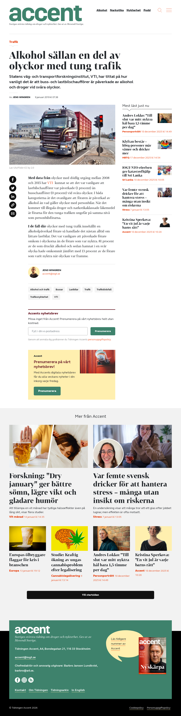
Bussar (59, 289)
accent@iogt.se (51, 273)
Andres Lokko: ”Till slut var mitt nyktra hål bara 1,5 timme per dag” (110, 561)
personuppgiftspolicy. (99, 339)
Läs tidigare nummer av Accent (118, 642)
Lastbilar (73, 289)
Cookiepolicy (136, 707)
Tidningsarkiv (60, 689)
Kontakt (20, 689)
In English (78, 689)
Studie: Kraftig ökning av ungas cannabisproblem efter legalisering (67, 561)
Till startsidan (90, 593)
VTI (50, 183)
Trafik (87, 289)
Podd (147, 10)
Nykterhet (134, 10)
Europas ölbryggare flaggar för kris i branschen (27, 559)
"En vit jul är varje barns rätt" (152, 559)
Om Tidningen (38, 689)
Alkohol (102, 10)
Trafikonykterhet (39, 297)
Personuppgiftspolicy (158, 707)
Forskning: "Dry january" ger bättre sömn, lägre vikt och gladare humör (43, 487)
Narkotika (117, 10)
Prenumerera (47, 391)
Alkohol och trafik (39, 289)
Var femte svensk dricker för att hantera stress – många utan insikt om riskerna (131, 487)
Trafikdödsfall (104, 289)
